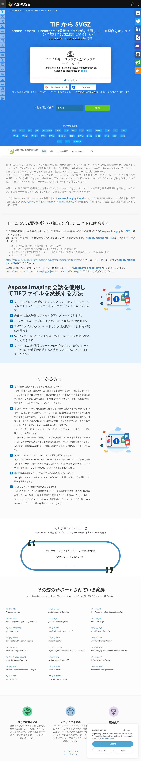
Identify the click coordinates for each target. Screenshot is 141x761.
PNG (89, 130)
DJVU (80, 135)
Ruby (69, 201)
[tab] (66, 565)
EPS (114, 135)
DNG (89, 135)
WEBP (34, 135)
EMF (115, 130)
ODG (98, 135)
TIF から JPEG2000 (13, 628)
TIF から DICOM (55, 647)
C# (23, 201)
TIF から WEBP (12, 647)
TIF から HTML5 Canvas (16, 657)
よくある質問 (62, 151)
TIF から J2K (96, 618)
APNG (98, 130)
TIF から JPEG (11, 618)
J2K (36, 130)
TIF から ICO (11, 676)
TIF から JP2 (53, 618)
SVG (43, 135)
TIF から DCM (96, 647)
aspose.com (56, 38)
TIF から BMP (54, 637)
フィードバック (78, 151)
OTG (107, 135)
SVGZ (69, 107)
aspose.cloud (75, 38)
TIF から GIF (53, 628)
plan (84, 70)
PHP (37, 201)
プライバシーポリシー (99, 92)
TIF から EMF (96, 657)
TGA (107, 130)
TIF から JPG (96, 608)
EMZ (124, 130)
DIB (66, 130)
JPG (14, 130)
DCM (71, 135)
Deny (123, 751)
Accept (113, 744)
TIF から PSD (53, 608)
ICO (67, 141)
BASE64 (77, 141)
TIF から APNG (12, 637)
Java (43, 201)
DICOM (62, 135)
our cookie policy (108, 738)
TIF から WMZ (97, 666)
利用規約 (80, 92)
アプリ (91, 151)
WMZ (24, 135)
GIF (81, 130)
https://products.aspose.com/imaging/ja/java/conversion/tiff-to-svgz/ (43, 271)
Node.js (61, 201)
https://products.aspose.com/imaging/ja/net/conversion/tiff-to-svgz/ (43, 259)
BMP (58, 130)
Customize (102, 751)
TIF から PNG (96, 628)
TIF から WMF (54, 666)
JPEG (22, 130)
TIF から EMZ (11, 666)
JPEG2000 (47, 130)
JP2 (29, 130)
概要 (44, 151)
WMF (15, 135)
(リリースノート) (70, 754)
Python (30, 201)
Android (51, 201)
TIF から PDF (11, 608)
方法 (51, 151)
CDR (123, 135)
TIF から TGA (96, 637)
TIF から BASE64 (55, 676)
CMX (59, 141)
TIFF (74, 130)
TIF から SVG (53, 657)
